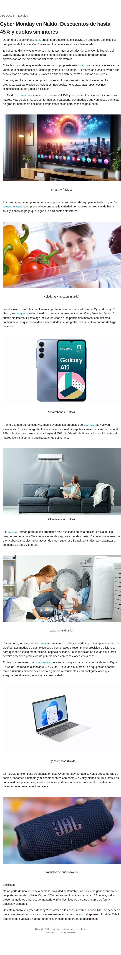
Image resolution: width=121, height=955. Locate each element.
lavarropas (13, 532)
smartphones (22, 314)
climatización (90, 425)
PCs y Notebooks (43, 663)
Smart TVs (25, 95)
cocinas (42, 643)
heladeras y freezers (12, 207)
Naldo (38, 40)
